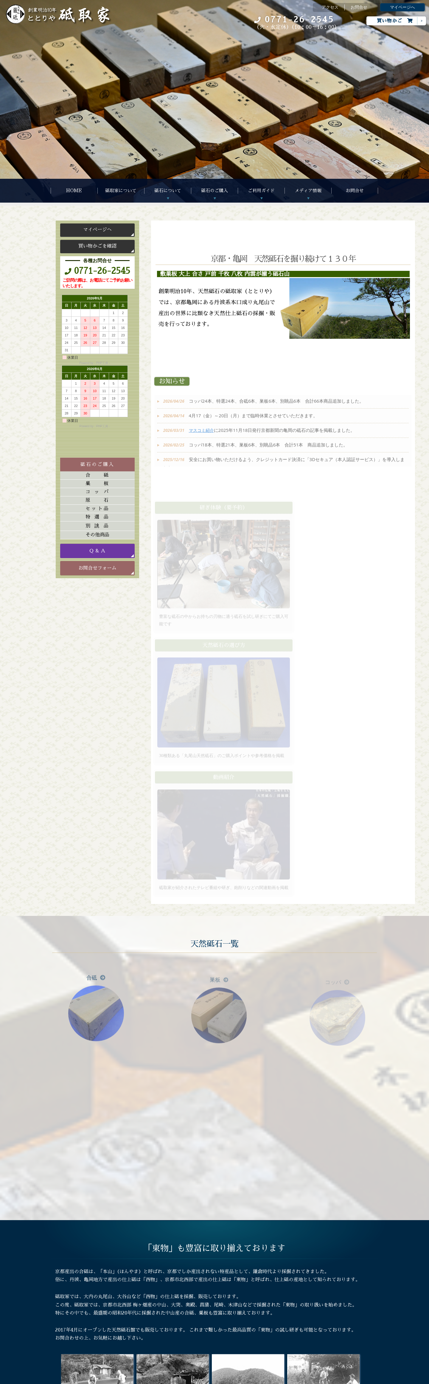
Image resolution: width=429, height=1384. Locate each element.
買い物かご (395, 20)
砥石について (167, 190)
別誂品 (97, 526)
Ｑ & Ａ (97, 551)
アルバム (203, 1295)
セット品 (97, 508)
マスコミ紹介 (207, 1314)
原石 (97, 500)
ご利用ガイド (261, 190)
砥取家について (120, 190)
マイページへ (402, 7)
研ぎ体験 (134, 1324)
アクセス (330, 7)
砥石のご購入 (214, 190)
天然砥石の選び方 (143, 1305)
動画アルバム (207, 1305)
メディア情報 (308, 190)
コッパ (97, 492)
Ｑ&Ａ (132, 1314)
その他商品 (97, 534)
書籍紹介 (203, 1324)
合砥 (97, 475)
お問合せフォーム (97, 568)
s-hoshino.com (244, 1378)
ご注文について (141, 1295)
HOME (74, 190)
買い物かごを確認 (97, 246)
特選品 (97, 517)
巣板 (97, 483)
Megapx (198, 1378)
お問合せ (359, 7)
